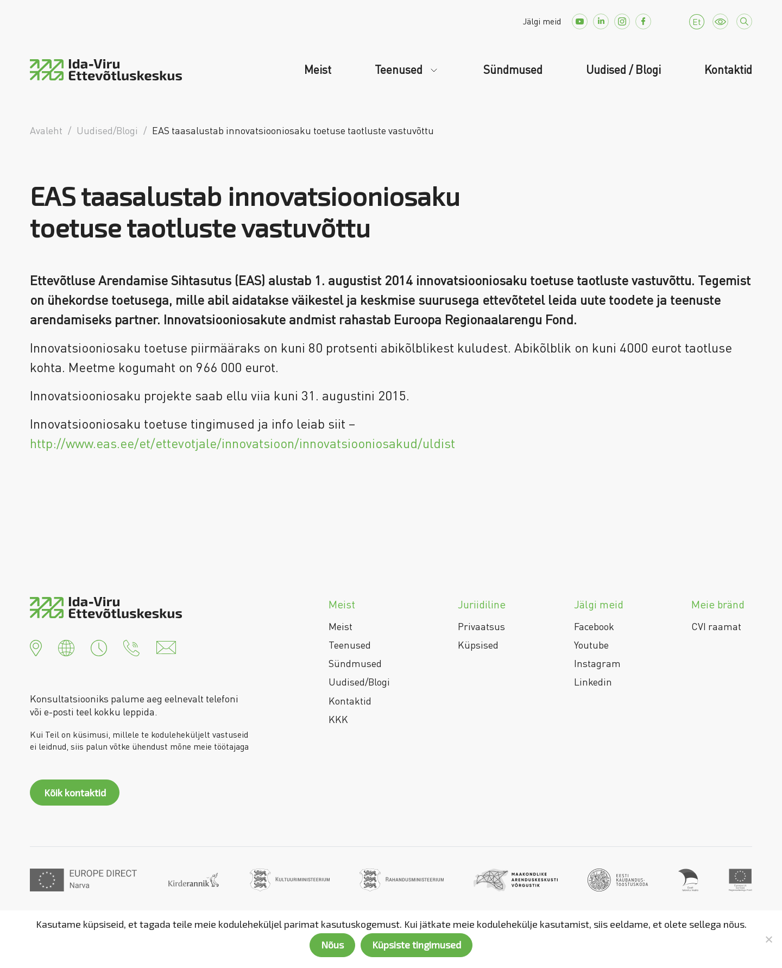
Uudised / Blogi (623, 69)
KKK (338, 719)
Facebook (594, 626)
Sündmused (513, 69)
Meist (317, 69)
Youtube (591, 645)
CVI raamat (716, 626)
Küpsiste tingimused (416, 945)
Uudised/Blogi (359, 682)
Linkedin (593, 682)
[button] (36, 646)
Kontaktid (728, 69)
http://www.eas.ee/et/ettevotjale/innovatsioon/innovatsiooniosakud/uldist (242, 443)
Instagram (597, 663)
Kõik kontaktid (75, 793)
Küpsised (478, 645)
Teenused (400, 69)
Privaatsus (481, 626)
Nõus (332, 945)
